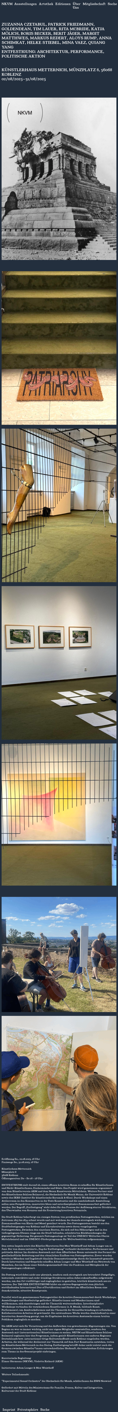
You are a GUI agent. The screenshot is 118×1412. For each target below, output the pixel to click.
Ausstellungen (25, 4)
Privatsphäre (27, 1409)
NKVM (7, 4)
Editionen (63, 4)
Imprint (9, 1409)
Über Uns (77, 5)
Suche (112, 4)
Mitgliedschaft (94, 4)
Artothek (46, 4)
